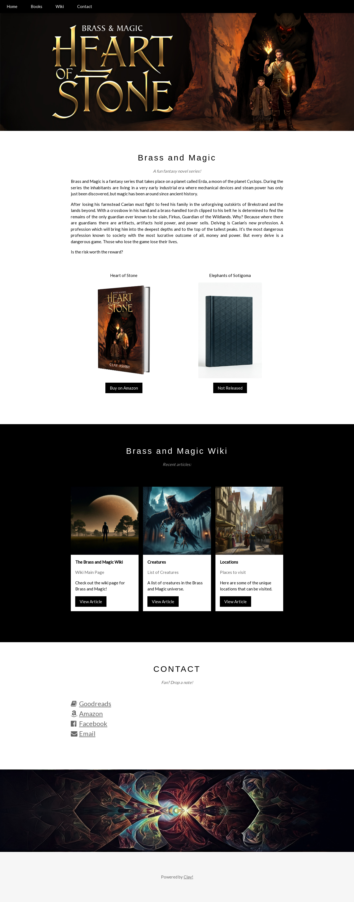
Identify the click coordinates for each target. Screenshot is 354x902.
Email (83, 733)
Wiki (60, 6)
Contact (84, 6)
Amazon (87, 713)
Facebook (89, 723)
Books (36, 6)
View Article (91, 601)
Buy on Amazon (124, 387)
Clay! (188, 876)
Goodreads (91, 703)
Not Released (230, 387)
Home (12, 6)
